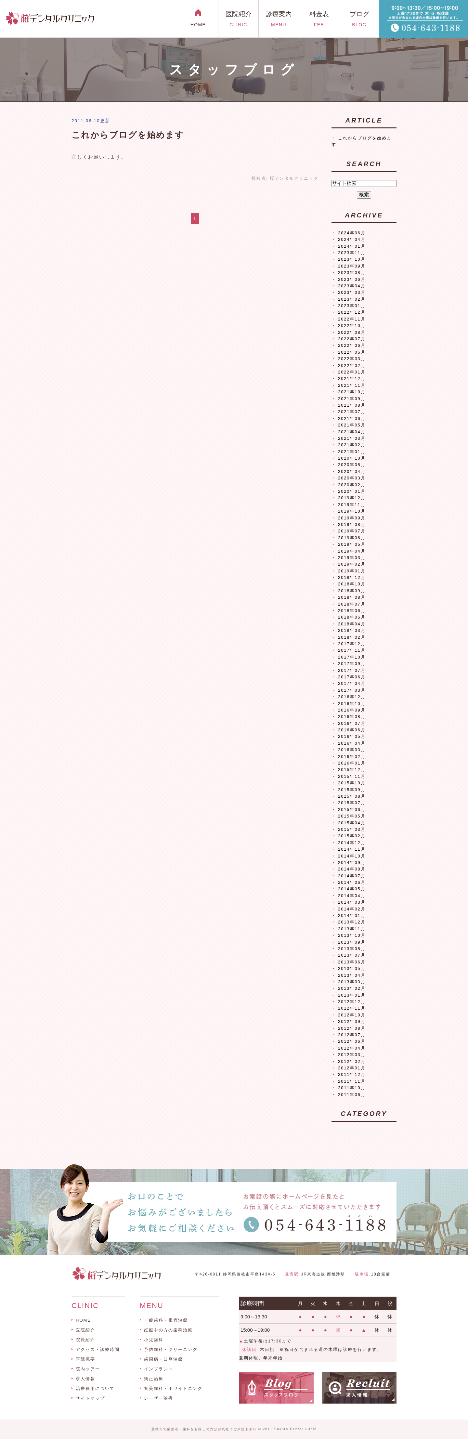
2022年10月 (352, 325)
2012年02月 (352, 1061)
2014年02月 (352, 909)
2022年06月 (352, 345)
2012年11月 (352, 1008)
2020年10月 (352, 458)
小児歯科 (153, 1339)
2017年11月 (352, 650)
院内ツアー (88, 1369)
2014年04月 (352, 895)
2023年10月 (352, 259)
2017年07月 (352, 670)
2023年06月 (352, 279)
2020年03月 (352, 478)
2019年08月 (352, 524)
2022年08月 (352, 332)
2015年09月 (352, 789)
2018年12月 (352, 577)
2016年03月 (352, 749)
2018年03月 (352, 630)
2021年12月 (352, 378)
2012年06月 (352, 1041)
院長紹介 (85, 1339)
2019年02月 (352, 564)
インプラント (158, 1369)
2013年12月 (352, 922)
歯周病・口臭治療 (163, 1359)
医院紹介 (85, 1330)
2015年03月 (352, 829)
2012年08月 (352, 1028)
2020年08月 (352, 464)
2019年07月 (352, 531)
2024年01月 (352, 246)
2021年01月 (352, 451)
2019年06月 (352, 537)
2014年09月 (352, 862)
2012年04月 (352, 1048)
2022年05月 (352, 352)
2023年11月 (352, 252)
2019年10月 (352, 511)
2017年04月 (352, 683)
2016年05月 (352, 736)
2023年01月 (352, 305)
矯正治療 (153, 1378)
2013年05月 (352, 968)
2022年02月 (352, 365)
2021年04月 (352, 431)
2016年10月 (352, 703)
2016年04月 (352, 743)
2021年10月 (352, 391)
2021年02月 (352, 444)
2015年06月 (352, 809)
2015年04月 (352, 822)
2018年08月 (352, 597)
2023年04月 (352, 285)
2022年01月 (352, 372)
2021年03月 (352, 438)
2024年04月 (352, 239)
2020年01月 (352, 491)
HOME (83, 1320)
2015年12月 (352, 769)
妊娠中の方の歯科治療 (168, 1330)
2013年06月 (352, 962)
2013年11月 (352, 928)
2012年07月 (352, 1034)
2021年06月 (352, 418)
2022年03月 (352, 358)
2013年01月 (352, 995)
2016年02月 (352, 756)
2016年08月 (352, 716)
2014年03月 (352, 902)
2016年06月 (352, 729)
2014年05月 (352, 888)
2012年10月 (352, 1015)
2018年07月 (352, 604)
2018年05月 (352, 617)
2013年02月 (352, 988)
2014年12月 (352, 842)
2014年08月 (352, 869)
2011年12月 (352, 1074)
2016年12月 (352, 696)
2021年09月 (352, 398)
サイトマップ (90, 1398)
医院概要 (85, 1359)
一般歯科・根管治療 (166, 1320)
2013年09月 (352, 942)
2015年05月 (352, 816)
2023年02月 (352, 299)
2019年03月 (352, 557)
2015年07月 (352, 802)
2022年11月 (352, 319)
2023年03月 (352, 292)
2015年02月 (352, 835)
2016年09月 (352, 710)
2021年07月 (352, 411)
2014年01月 (352, 915)
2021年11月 (352, 385)
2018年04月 (352, 623)
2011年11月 (352, 1081)
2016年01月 (352, 763)
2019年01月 (352, 571)
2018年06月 (352, 610)
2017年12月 (352, 643)
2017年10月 (352, 657)
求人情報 (85, 1378)
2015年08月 (352, 796)
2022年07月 (352, 338)
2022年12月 (352, 312)
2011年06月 (352, 1094)
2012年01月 (352, 1068)
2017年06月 (352, 676)
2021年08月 (352, 405)
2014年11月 (352, 849)
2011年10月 (352, 1087)
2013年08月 (352, 948)
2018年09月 (352, 590)
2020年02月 (352, 484)
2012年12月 (352, 1001)
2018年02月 (352, 637)
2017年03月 (352, 690)
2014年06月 (352, 882)
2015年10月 (352, 782)
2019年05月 (352, 544)
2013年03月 (352, 981)
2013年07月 (352, 955)
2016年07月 (352, 723)
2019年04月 (352, 551)
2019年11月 (352, 504)
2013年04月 (352, 975)
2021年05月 (352, 425)
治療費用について (95, 1388)
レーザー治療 (158, 1398)
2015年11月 (352, 776)
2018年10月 (352, 584)
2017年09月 (352, 663)
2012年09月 (352, 1021)
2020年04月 (352, 471)
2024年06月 (352, 232)
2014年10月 (352, 856)
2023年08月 (352, 272)
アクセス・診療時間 (98, 1349)
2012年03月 (352, 1054)
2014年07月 (352, 875)
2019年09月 (352, 518)
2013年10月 (352, 935)
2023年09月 (352, 266)
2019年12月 (352, 497)
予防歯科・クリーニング (171, 1349)
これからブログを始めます (128, 135)
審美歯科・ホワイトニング (173, 1388)
